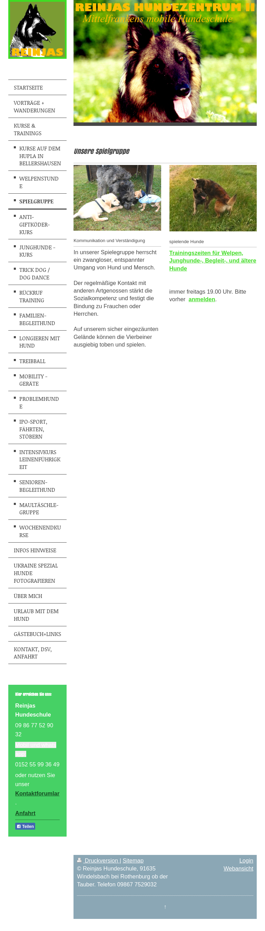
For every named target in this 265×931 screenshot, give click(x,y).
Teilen (25, 826)
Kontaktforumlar (37, 793)
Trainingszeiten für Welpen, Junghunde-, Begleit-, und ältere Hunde (212, 260)
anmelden (202, 299)
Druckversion (98, 860)
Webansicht (238, 868)
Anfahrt (25, 813)
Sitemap (133, 860)
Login (246, 860)
